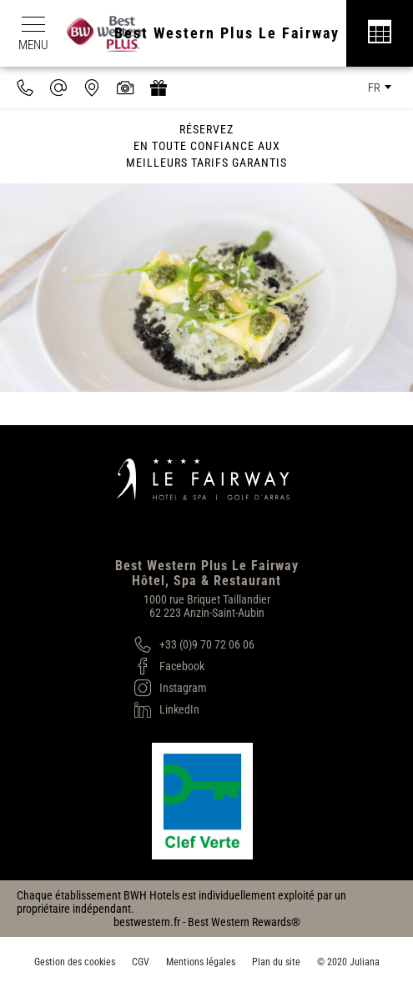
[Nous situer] (91, 87)
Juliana (365, 962)
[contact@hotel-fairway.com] (58, 87)
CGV (140, 962)
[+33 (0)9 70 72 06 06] (194, 644)
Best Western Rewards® (244, 922)
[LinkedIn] (194, 709)
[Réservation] (379, 33)
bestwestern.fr (146, 922)
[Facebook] (194, 666)
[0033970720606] (25, 87)
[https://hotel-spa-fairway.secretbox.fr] (158, 87)
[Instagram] (194, 687)
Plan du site (276, 962)
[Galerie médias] (125, 87)
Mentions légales (200, 962)
